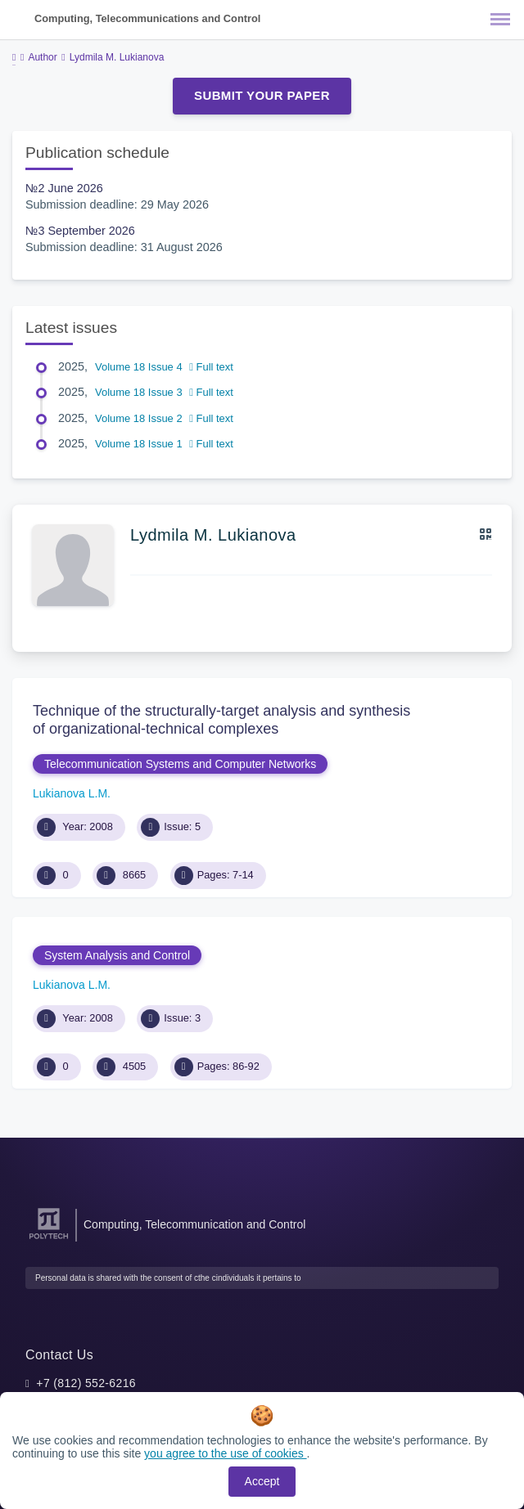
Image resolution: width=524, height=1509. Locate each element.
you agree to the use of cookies (225, 1453)
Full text (211, 367)
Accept (262, 1481)
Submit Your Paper (262, 95)
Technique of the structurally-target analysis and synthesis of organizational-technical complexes (221, 720)
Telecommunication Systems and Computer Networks (180, 763)
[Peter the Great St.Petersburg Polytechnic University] (48, 1239)
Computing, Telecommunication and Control (194, 1224)
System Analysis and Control (117, 955)
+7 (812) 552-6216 (86, 1383)
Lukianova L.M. (72, 793)
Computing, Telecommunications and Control (147, 18)
